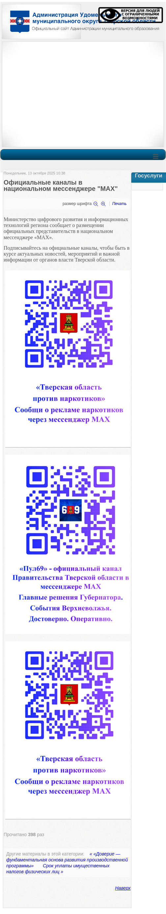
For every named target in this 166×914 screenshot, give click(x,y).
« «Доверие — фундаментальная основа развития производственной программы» (67, 859)
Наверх (123, 888)
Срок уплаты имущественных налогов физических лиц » (57, 868)
